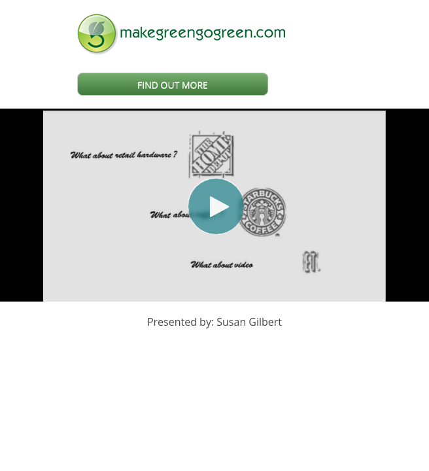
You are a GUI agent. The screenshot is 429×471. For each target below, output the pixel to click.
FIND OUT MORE (172, 84)
